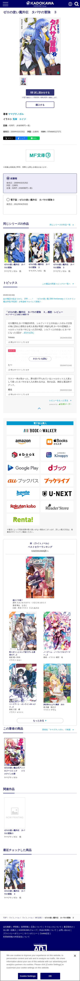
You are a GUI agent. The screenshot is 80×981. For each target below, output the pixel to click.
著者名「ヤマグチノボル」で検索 (56, 729)
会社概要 (7, 927)
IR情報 (16, 927)
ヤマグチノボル (16, 114)
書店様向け (68, 927)
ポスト (10, 138)
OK (50, 976)
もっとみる (38, 720)
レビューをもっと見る (58, 400)
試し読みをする (40, 92)
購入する (40, 105)
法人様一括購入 (9, 930)
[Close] (74, 955)
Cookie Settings (28, 976)
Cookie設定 (45, 933)
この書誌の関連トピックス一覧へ (56, 284)
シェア (22, 138)
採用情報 (25, 927)
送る (35, 138)
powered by (60, 404)
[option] (15, 817)
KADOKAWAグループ (28, 930)
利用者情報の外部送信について (16, 937)
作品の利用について (47, 930)
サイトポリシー (31, 933)
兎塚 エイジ (19, 119)
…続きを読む (28, 333)
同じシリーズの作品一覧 (60, 225)
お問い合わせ (64, 930)
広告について (36, 927)
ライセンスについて (53, 927)
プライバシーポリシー (12, 933)
